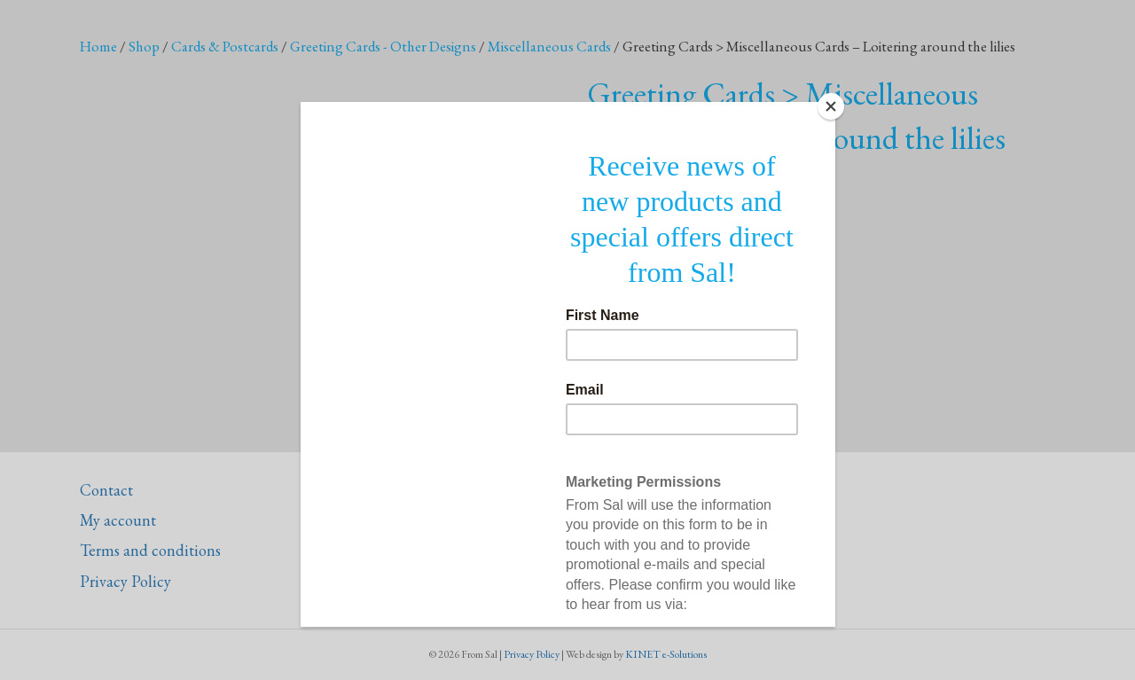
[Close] (831, 106)
